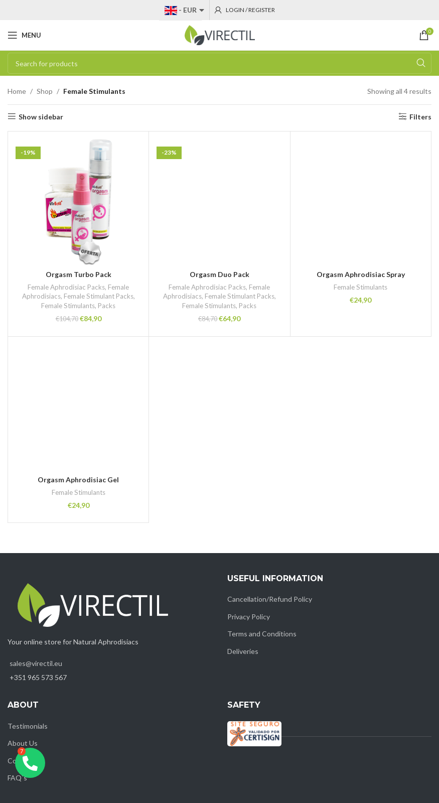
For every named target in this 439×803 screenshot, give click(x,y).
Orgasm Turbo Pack (78, 274)
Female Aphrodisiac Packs (66, 287)
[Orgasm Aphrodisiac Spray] (360, 201)
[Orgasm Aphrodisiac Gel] (78, 407)
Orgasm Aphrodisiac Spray (361, 274)
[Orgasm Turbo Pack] (78, 201)
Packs (106, 306)
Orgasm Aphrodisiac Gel (78, 479)
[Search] (219, 63)
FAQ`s (17, 777)
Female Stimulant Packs (98, 296)
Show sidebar (41, 116)
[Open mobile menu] (24, 35)
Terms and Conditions (262, 633)
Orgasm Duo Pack (219, 274)
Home (17, 91)
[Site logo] (220, 34)
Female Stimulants (68, 306)
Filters (420, 116)
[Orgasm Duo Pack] (219, 201)
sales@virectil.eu (36, 663)
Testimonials (28, 726)
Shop (45, 91)
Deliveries (242, 651)
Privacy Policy (248, 616)
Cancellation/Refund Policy (269, 599)
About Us (23, 743)
